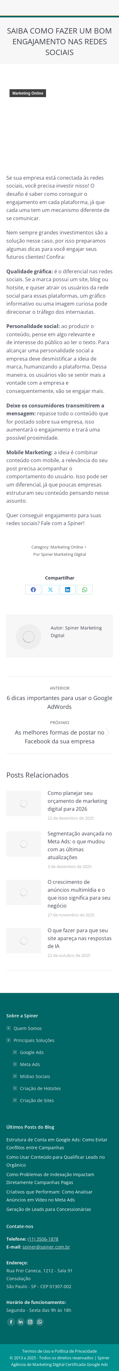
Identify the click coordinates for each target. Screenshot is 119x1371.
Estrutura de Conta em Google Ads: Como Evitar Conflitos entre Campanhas (57, 1144)
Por (59, 554)
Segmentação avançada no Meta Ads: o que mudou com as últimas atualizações (80, 845)
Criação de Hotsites (40, 1088)
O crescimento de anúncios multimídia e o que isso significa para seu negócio (79, 893)
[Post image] (23, 803)
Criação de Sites (37, 1100)
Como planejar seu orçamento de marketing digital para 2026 (77, 801)
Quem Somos (28, 1028)
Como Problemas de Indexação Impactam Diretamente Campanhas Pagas (50, 1178)
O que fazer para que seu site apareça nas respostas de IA (80, 938)
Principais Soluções (31, 1040)
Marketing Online (27, 93)
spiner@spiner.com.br (46, 1247)
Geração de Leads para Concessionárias (48, 1209)
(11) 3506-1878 (43, 1239)
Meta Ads (30, 1064)
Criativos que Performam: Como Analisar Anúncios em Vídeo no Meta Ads (49, 1196)
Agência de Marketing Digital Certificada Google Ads (59, 1364)
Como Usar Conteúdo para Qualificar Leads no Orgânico (55, 1161)
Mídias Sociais (35, 1076)
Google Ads (32, 1052)
